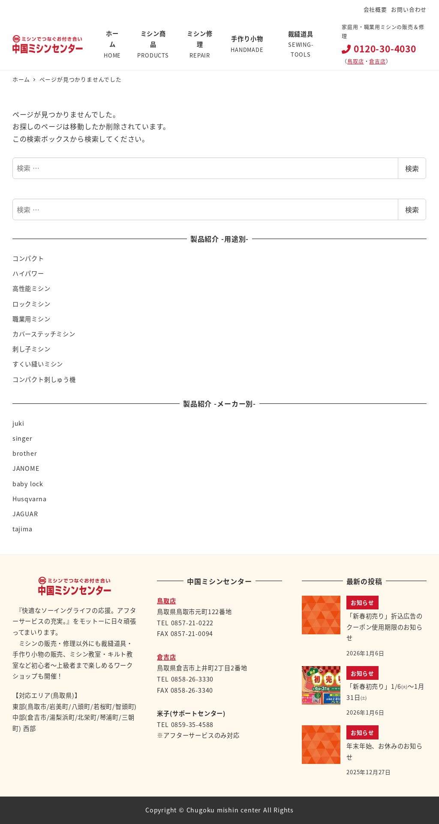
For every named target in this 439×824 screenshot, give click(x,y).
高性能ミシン (31, 288)
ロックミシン (31, 304)
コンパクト (28, 258)
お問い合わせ (409, 9)
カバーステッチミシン (43, 334)
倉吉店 (377, 61)
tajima (22, 528)
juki (18, 423)
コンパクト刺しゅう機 (44, 379)
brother (24, 453)
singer (22, 438)
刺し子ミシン (31, 349)
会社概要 (375, 9)
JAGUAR (25, 513)
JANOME (25, 468)
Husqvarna (29, 498)
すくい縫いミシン (37, 364)
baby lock (27, 483)
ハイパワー (28, 273)
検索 (412, 168)
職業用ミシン (31, 319)
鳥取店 (355, 61)
